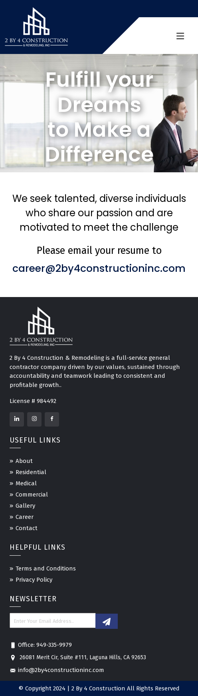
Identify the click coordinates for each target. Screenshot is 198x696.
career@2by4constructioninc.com (99, 269)
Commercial (32, 494)
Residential (31, 472)
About (24, 461)
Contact (27, 528)
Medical (26, 483)
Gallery (25, 505)
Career (25, 517)
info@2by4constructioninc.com (57, 670)
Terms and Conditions (46, 568)
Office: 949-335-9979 (41, 644)
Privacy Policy (34, 579)
